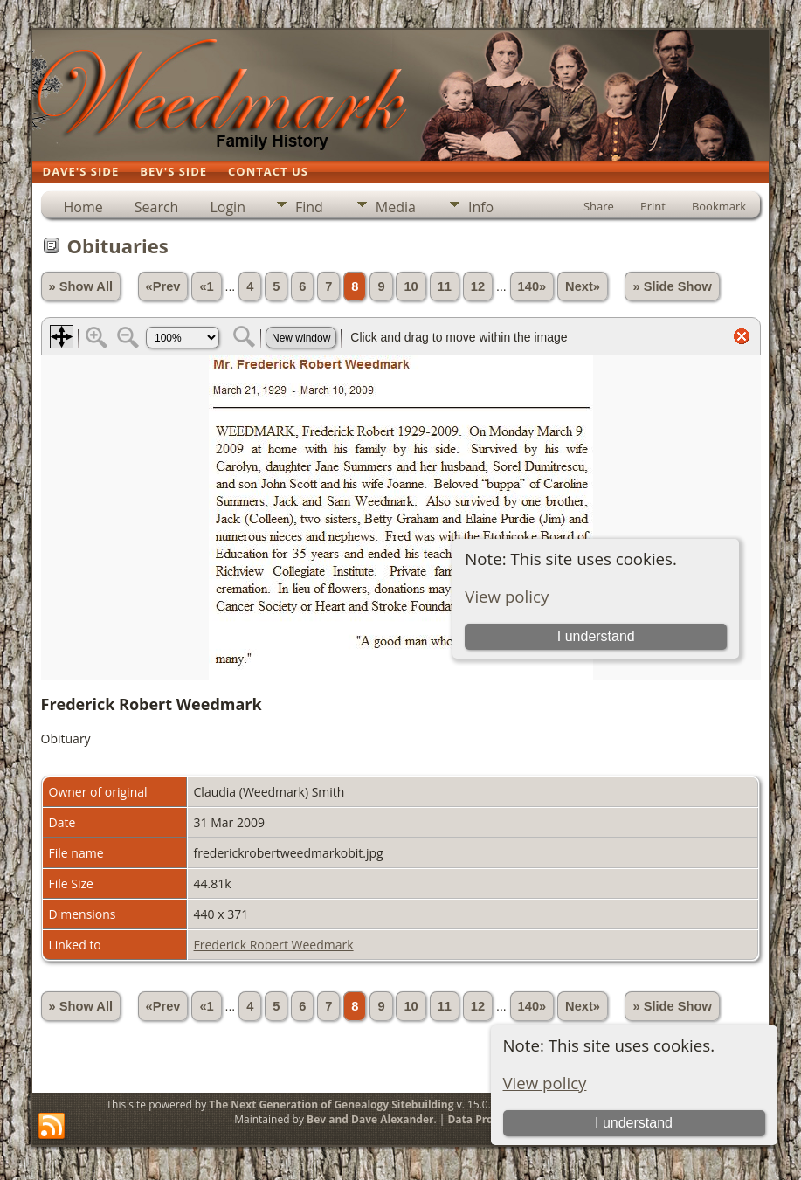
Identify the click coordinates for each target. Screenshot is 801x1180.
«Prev (163, 286)
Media (396, 207)
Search (157, 207)
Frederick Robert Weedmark (274, 944)
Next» (582, 286)
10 (411, 286)
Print (653, 206)
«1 (206, 286)
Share (598, 206)
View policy (545, 1083)
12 (478, 286)
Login (227, 207)
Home (83, 207)
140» (532, 286)
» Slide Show (671, 286)
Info (481, 207)
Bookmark (719, 206)
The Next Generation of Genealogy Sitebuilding (331, 1104)
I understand (634, 1122)
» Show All (81, 286)
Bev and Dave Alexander (370, 1119)
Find (309, 207)
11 (445, 286)
